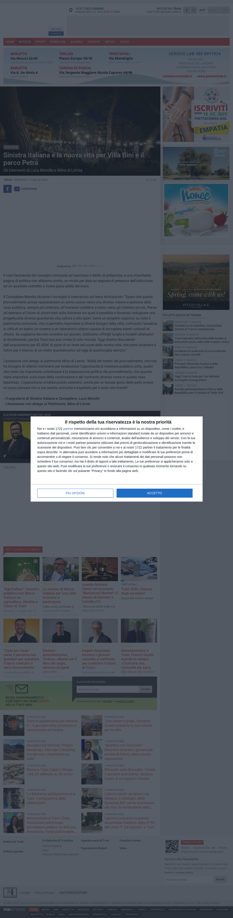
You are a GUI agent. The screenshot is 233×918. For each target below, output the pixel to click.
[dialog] (117, 459)
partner (68, 428)
